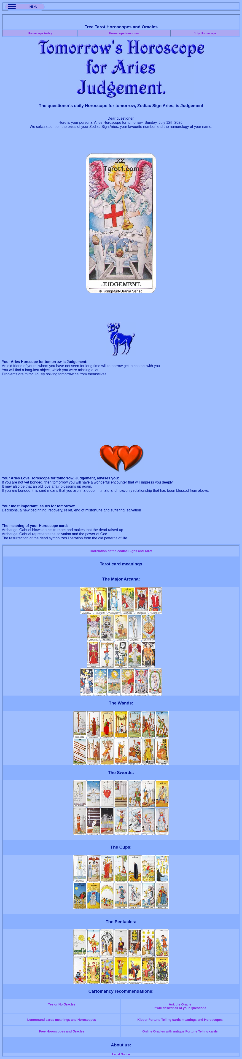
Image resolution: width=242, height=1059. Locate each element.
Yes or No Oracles (61, 1004)
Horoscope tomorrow (124, 33)
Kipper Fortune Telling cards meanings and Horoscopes (180, 1019)
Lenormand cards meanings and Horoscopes (61, 1019)
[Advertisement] (121, 143)
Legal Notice (121, 1054)
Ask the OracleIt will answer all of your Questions (180, 1006)
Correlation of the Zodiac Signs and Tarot (121, 551)
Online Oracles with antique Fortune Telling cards (180, 1031)
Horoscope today (40, 33)
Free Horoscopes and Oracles (61, 1031)
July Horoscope (205, 33)
